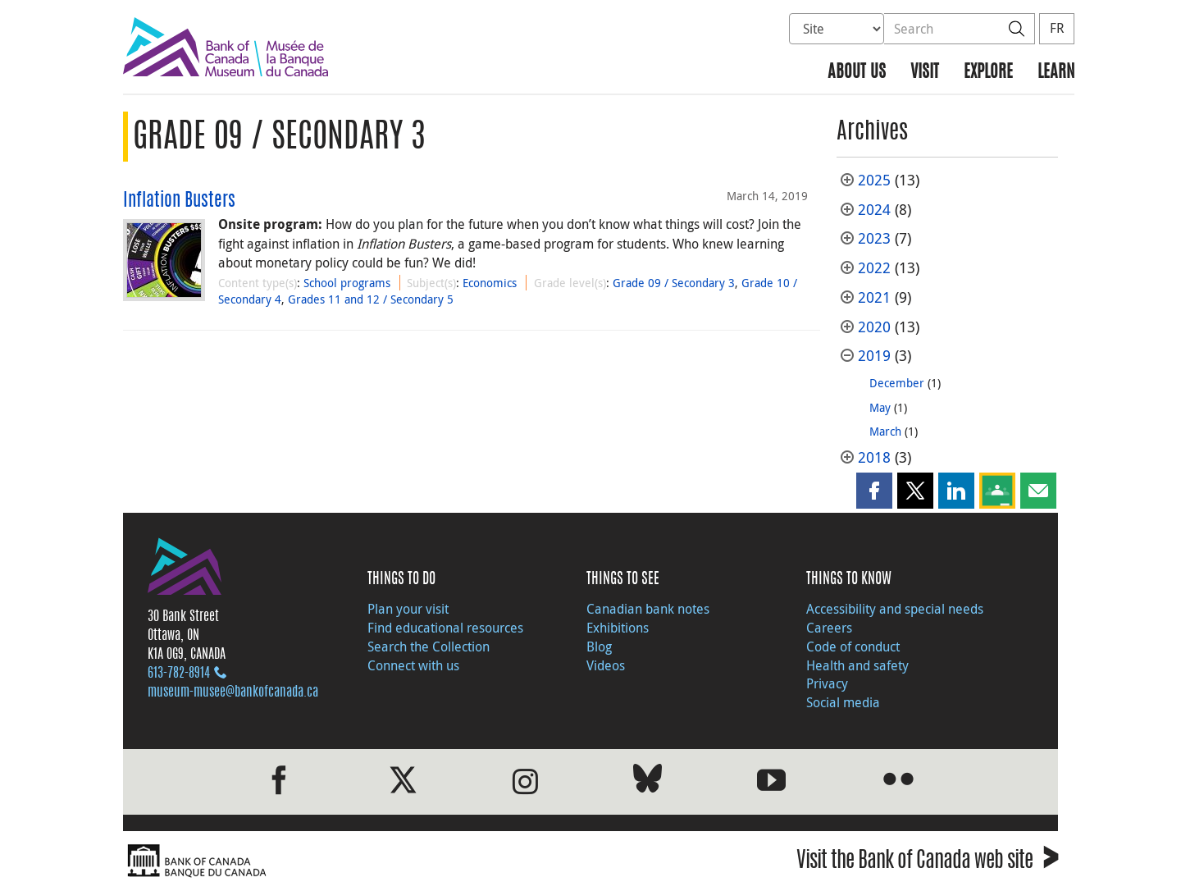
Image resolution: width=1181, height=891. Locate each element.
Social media (843, 702)
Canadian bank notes (647, 609)
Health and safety (857, 665)
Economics (490, 282)
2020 (874, 327)
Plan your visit (408, 609)
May (880, 407)
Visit (924, 72)
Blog (599, 646)
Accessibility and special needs (894, 609)
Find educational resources (445, 628)
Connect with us (413, 665)
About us (857, 72)
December (896, 383)
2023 (874, 238)
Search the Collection (428, 646)
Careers (829, 628)
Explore (988, 72)
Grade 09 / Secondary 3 (674, 282)
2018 (874, 457)
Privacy (827, 683)
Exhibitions (617, 628)
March (885, 431)
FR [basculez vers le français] (1057, 28)
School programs (346, 282)
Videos (605, 665)
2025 (874, 180)
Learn (1055, 72)
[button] (874, 491)
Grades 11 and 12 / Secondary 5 (371, 299)
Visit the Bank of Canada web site (927, 863)
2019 (874, 355)
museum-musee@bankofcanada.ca (233, 692)
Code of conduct (853, 646)
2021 (874, 297)
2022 (874, 267)
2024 (874, 209)
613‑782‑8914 (179, 673)
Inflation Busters (179, 201)
